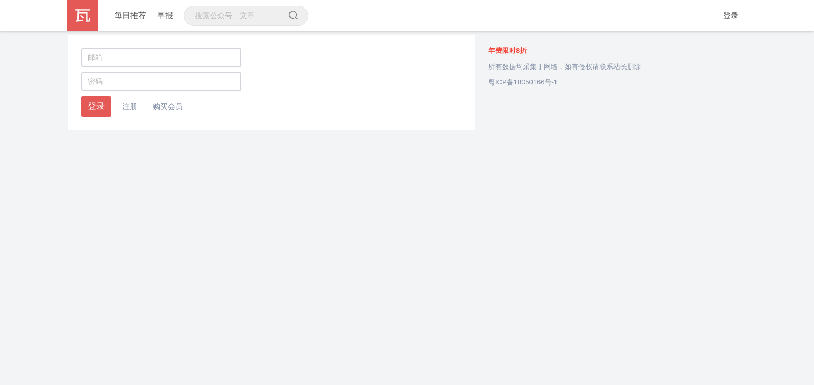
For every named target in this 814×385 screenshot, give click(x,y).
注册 (129, 106)
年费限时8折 (507, 51)
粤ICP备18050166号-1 (523, 82)
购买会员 (168, 106)
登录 (730, 15)
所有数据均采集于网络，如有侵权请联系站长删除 (564, 67)
